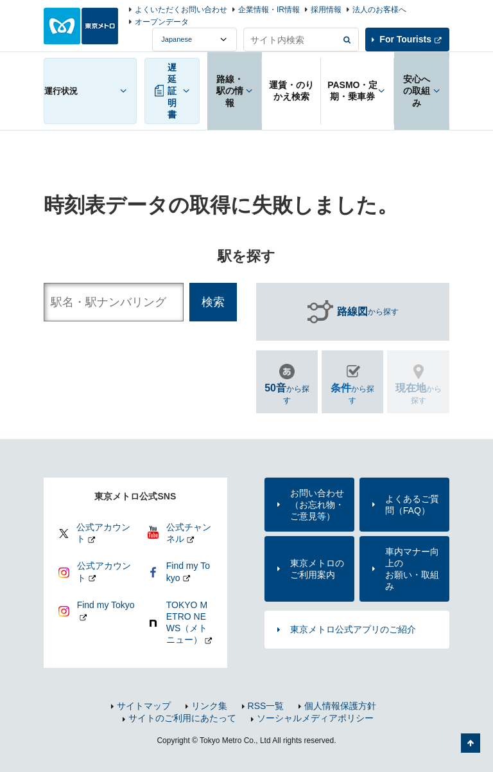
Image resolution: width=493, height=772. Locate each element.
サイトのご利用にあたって (182, 718)
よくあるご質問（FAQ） (412, 505)
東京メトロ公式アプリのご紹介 (353, 629)
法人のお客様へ (379, 9)
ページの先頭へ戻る (470, 743)
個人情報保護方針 (340, 706)
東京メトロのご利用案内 (317, 569)
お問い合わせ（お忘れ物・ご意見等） (317, 504)
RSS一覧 (266, 706)
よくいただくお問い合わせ (181, 9)
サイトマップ (144, 706)
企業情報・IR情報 (269, 9)
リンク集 (209, 706)
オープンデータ (162, 21)
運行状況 (61, 91)
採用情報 (326, 9)
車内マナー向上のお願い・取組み (412, 569)
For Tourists (405, 39)
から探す (368, 312)
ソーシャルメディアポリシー (315, 718)
